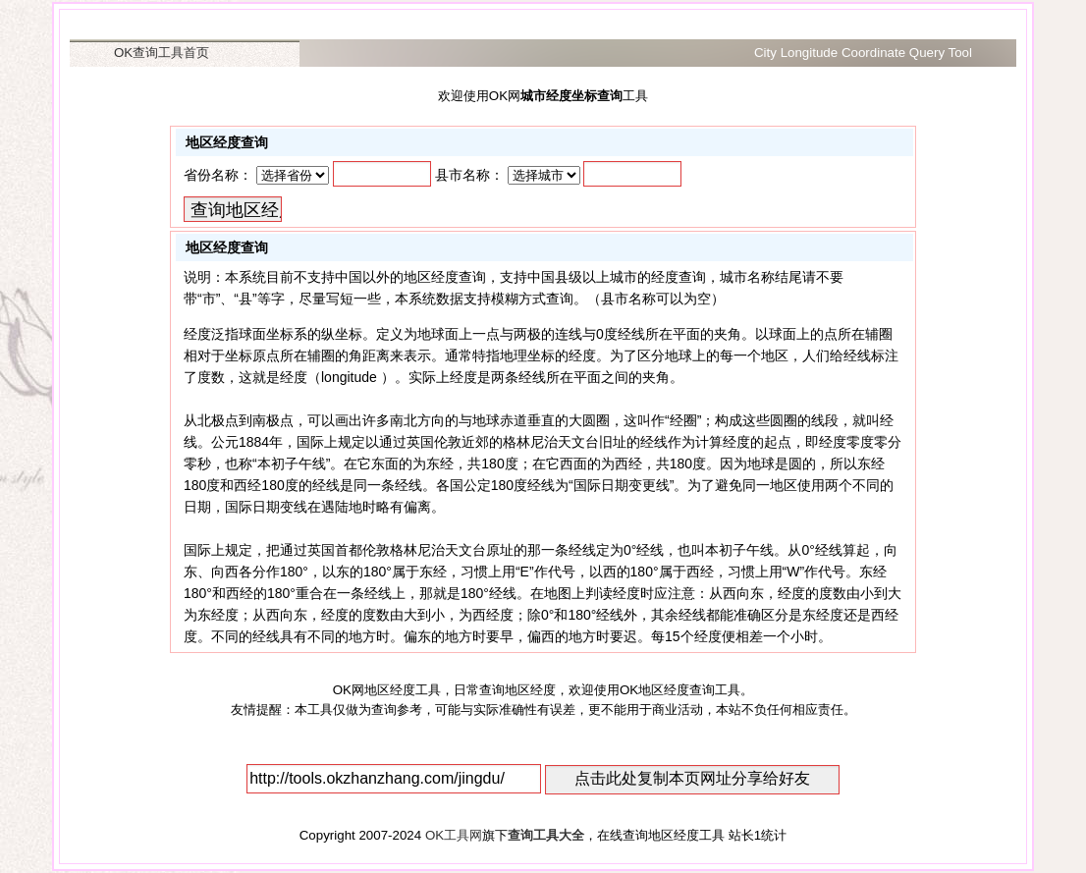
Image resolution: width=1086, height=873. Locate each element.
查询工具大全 (546, 835)
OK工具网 (453, 835)
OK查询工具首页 (161, 52)
